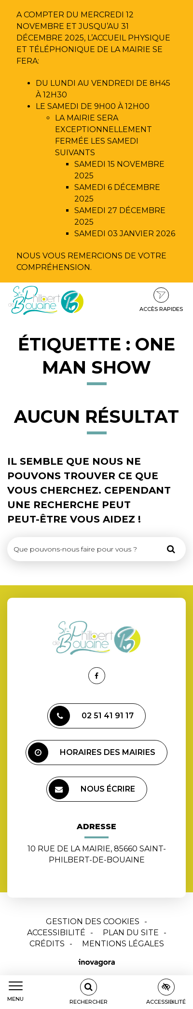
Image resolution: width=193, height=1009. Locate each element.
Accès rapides (161, 299)
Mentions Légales (123, 943)
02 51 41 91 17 (92, 716)
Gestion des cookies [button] (92, 921)
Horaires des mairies (91, 752)
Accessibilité (56, 932)
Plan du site (131, 932)
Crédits (47, 943)
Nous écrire (92, 789)
